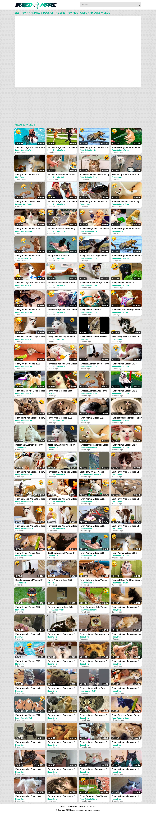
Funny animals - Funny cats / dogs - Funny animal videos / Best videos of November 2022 (62, 742)
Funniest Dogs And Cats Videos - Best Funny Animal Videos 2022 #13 (30, 499)
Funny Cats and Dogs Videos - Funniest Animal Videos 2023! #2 (62, 336)
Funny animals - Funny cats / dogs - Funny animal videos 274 (93, 715)
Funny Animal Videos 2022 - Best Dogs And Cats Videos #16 (28, 715)
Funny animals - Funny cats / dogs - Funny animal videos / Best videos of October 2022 (29, 688)
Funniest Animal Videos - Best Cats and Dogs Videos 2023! (62, 174)
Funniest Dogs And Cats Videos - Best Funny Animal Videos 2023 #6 (127, 147)
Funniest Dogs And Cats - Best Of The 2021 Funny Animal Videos (126, 228)
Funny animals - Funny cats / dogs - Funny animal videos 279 (28, 769)
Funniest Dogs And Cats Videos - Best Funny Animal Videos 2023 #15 (62, 147)
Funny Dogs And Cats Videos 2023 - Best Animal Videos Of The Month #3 (93, 607)
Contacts (84, 807)
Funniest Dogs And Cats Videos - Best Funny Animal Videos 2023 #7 (30, 526)
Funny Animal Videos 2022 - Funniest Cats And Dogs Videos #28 (94, 309)
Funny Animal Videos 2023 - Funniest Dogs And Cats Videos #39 (30, 309)
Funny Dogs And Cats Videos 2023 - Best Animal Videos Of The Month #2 (93, 796)
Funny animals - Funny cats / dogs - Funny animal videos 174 (61, 661)
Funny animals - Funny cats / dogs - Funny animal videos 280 (28, 796)
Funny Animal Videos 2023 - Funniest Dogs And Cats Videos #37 (30, 228)
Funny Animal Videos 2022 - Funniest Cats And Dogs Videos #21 (94, 526)
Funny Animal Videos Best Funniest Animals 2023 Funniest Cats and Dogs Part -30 (61, 391)
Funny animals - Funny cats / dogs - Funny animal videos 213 (61, 715)
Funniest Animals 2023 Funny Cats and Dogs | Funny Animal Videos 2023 (94, 391)
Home (62, 807)
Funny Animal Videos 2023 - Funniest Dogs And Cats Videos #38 (127, 364)
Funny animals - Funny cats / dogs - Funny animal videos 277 (125, 661)
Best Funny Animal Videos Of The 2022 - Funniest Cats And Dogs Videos (125, 526)
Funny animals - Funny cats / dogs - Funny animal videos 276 (61, 634)
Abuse (93, 807)
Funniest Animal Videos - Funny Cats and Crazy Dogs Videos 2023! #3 (94, 174)
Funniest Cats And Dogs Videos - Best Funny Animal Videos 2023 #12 (94, 445)
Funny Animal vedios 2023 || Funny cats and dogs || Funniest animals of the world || (30, 201)
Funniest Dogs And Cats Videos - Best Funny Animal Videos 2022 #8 (62, 309)
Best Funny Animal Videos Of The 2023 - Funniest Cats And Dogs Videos (125, 174)
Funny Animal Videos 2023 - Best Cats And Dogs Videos (28, 661)
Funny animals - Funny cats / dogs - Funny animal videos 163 (125, 742)
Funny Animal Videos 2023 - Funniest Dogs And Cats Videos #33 (127, 445)
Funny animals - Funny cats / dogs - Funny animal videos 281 (125, 607)
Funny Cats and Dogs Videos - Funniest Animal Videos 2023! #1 (94, 580)
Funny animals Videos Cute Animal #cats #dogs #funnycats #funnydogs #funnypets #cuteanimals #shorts (60, 607)
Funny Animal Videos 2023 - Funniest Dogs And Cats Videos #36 (30, 553)
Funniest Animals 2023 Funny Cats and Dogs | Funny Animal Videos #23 (126, 201)
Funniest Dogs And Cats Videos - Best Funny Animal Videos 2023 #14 (127, 580)
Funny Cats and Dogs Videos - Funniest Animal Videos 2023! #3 (94, 255)
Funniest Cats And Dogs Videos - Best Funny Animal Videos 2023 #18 (62, 472)
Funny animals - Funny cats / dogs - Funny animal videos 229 (93, 742)
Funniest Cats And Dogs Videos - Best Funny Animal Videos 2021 (127, 309)
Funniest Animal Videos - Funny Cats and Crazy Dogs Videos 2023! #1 (30, 418)
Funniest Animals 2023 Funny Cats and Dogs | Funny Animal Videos (62, 228)
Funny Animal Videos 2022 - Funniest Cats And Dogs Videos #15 (127, 391)
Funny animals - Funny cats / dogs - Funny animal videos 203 (61, 769)
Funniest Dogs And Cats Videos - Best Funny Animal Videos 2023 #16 (127, 255)
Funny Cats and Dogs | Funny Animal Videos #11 (125, 715)
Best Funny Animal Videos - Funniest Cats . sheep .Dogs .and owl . (93, 472)
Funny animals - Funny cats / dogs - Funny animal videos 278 (61, 688)
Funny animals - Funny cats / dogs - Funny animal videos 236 (28, 634)
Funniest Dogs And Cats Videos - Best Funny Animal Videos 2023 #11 (30, 282)
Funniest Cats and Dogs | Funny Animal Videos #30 (127, 418)
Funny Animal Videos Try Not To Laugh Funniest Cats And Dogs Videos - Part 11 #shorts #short (94, 336)
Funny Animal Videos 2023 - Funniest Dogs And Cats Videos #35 (30, 364)
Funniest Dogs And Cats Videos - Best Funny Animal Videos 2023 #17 (62, 526)
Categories (72, 807)
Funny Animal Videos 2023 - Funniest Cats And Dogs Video (29, 255)
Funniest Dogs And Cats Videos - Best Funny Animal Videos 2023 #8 (62, 201)
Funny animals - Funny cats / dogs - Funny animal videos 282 (93, 661)
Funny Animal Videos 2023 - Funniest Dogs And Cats (93, 553)
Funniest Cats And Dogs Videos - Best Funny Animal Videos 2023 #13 (30, 391)
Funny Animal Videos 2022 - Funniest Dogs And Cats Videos (62, 418)
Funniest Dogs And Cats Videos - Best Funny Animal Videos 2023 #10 (62, 364)
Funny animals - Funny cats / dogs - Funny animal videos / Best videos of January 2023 (29, 742)
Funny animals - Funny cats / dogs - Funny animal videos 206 (125, 769)
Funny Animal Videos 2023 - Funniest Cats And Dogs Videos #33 (127, 282)
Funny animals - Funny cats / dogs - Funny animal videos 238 (125, 796)
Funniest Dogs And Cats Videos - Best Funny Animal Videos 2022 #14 (62, 499)
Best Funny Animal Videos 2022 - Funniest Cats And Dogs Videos (94, 147)
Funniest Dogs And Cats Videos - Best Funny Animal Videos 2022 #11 (30, 147)
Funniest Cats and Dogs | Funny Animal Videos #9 (94, 282)
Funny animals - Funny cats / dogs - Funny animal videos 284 (93, 769)
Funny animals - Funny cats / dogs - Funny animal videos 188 (125, 688)
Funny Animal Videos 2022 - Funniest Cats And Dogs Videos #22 (94, 499)
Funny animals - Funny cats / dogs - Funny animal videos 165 (61, 796)
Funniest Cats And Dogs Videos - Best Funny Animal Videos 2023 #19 (30, 336)
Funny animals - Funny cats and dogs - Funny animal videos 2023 (94, 634)
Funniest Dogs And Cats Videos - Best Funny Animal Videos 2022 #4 (94, 228)
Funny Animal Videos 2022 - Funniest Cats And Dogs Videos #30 (127, 553)
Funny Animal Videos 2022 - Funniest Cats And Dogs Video (29, 174)
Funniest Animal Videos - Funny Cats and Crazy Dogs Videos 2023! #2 (94, 364)
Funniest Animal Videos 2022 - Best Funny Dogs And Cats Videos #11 (62, 282)
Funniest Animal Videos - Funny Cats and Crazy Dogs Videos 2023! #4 (30, 472)
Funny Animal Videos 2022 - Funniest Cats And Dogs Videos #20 (62, 255)
